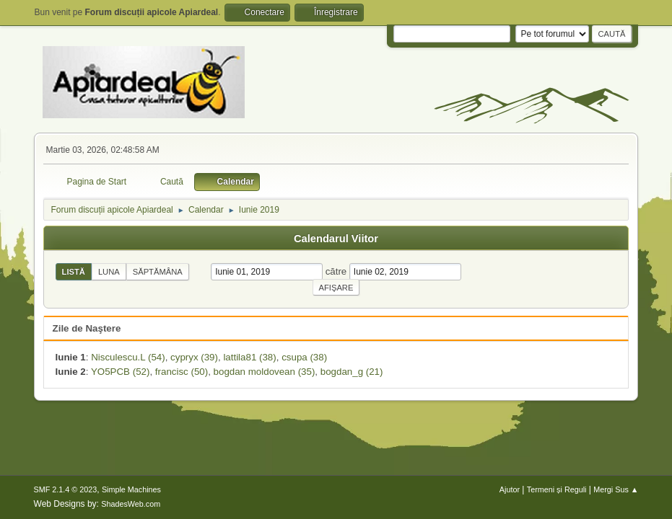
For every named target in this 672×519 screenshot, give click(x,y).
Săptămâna (158, 271)
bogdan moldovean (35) (264, 371)
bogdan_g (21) (351, 371)
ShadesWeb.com (130, 504)
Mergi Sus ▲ (615, 489)
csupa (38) (304, 357)
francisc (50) (181, 371)
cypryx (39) (194, 357)
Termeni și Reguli (557, 489)
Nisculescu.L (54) (128, 357)
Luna (109, 271)
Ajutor (509, 489)
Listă (73, 271)
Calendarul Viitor (336, 238)
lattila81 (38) (249, 357)
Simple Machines (131, 489)
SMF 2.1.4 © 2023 (65, 489)
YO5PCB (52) (120, 371)
